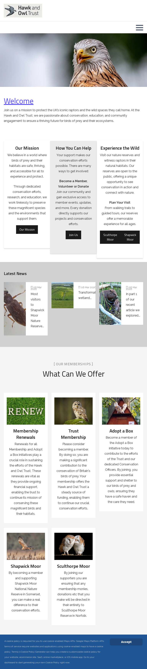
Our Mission (27, 229)
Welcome (18, 101)
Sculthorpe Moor (110, 237)
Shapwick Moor (130, 237)
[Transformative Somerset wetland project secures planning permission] (73, 295)
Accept (126, 642)
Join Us (73, 235)
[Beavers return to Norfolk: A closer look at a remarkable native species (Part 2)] (121, 303)
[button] (139, 27)
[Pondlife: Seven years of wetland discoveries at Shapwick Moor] (26, 308)
